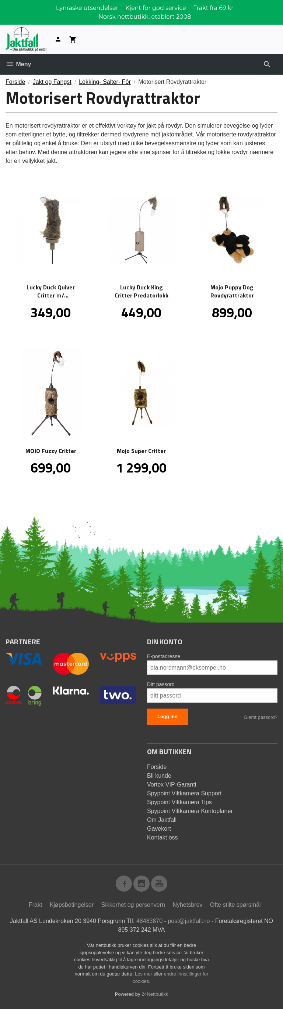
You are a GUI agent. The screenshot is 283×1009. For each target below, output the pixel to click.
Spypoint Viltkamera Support (184, 793)
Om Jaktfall (162, 820)
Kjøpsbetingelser (72, 905)
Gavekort (159, 829)
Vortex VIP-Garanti (171, 784)
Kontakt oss (162, 837)
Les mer (144, 974)
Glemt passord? (260, 717)
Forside (15, 82)
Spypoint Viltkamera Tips (179, 802)
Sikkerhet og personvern (133, 905)
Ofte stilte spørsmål (235, 905)
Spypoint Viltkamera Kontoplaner (190, 811)
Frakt (35, 905)
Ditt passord (161, 684)
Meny (18, 64)
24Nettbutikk (155, 994)
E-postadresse (163, 656)
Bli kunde (159, 776)
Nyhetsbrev (187, 905)
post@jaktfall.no (189, 921)
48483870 (149, 921)
